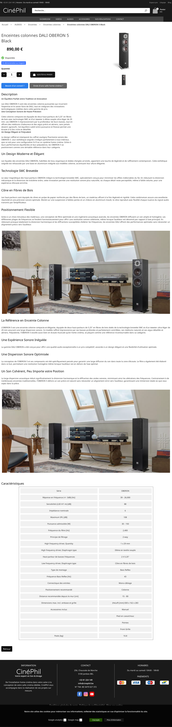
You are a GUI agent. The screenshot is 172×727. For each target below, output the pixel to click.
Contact (124, 19)
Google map (73, 720)
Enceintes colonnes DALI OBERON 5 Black (86, 24)
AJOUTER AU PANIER (42, 74)
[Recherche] (145, 10)
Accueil (5, 24)
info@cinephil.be (86, 683)
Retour (7, 649)
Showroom (49, 19)
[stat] (65, 720)
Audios (74, 19)
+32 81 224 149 (9, 2)
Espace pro (153, 2)
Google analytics (55, 720)
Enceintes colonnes (52, 24)
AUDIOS (18, 24)
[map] (80, 720)
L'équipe (163, 2)
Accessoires (88, 19)
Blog (169, 2)
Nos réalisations (107, 19)
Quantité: (5, 68)
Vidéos (63, 19)
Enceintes (32, 24)
